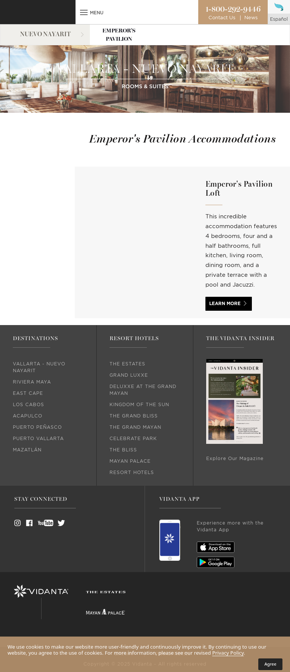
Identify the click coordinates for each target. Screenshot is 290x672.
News (251, 17)
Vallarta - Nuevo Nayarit (39, 367)
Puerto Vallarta (38, 438)
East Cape (28, 393)
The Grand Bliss (134, 416)
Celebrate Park (133, 438)
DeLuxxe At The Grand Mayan (143, 390)
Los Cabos (28, 404)
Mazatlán (27, 450)
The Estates (127, 364)
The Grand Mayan (135, 427)
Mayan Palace (130, 461)
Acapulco (27, 416)
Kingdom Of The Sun (139, 404)
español (279, 19)
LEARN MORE (225, 303)
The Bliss (123, 450)
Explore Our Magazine (235, 458)
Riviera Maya (32, 382)
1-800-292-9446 (233, 9)
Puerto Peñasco (37, 427)
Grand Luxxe (129, 375)
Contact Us (221, 17)
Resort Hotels (132, 472)
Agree (270, 664)
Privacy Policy (228, 652)
